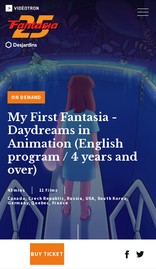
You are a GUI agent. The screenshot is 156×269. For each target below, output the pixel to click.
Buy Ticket (47, 254)
